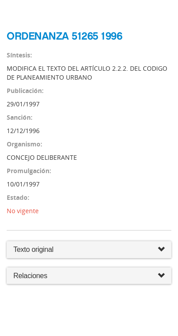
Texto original (33, 249)
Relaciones (89, 276)
